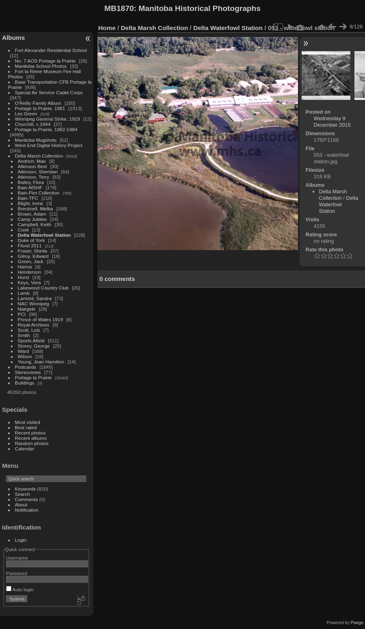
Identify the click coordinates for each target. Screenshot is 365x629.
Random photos (32, 443)
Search (22, 494)
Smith (24, 335)
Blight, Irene (30, 203)
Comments (26, 499)
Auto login (20, 589)
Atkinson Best (32, 166)
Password (16, 573)
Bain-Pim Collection (39, 192)
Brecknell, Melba (35, 208)
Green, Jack (30, 261)
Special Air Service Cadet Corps (49, 92)
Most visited (27, 422)
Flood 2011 (30, 245)
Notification (27, 509)
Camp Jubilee (32, 219)
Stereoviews (28, 372)
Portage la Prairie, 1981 (40, 108)
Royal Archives (34, 324)
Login (21, 540)
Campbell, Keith (35, 224)
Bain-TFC (28, 198)
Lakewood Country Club (43, 287)
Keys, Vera (29, 282)
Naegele (27, 308)
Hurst (23, 277)
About (21, 504)
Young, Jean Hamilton (41, 361)
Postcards (25, 367)
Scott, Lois (29, 330)
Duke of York (31, 240)
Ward (23, 351)
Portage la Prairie (33, 377)
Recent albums (31, 438)
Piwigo (357, 622)
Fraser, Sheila (33, 250)
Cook (23, 229)
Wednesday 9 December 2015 (332, 121)
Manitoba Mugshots (36, 140)
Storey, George (34, 345)
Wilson (25, 356)
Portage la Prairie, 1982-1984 (46, 129)
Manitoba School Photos (41, 66)
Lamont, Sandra (35, 298)
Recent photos (30, 432)
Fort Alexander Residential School (51, 50)
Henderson (29, 272)
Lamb (24, 293)
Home (107, 27)
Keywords (25, 488)
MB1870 (119, 8)
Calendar (25, 448)
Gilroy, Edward (33, 256)
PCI (22, 314)
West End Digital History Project (49, 145)
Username (17, 557)
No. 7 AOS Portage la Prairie (45, 60)
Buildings (25, 382)
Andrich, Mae (32, 161)
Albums (13, 37)
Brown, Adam (32, 213)
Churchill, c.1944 (33, 124)
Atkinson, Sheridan (38, 171)
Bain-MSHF (30, 187)
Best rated (26, 427)
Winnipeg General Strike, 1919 (47, 118)
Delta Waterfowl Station (44, 235)
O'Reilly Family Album (38, 103)
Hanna (25, 266)
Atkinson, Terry (34, 176)
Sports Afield (31, 340)
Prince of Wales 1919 (40, 319)
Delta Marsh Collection (39, 155)
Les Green (26, 113)
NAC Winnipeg (33, 303)
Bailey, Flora (31, 182)
